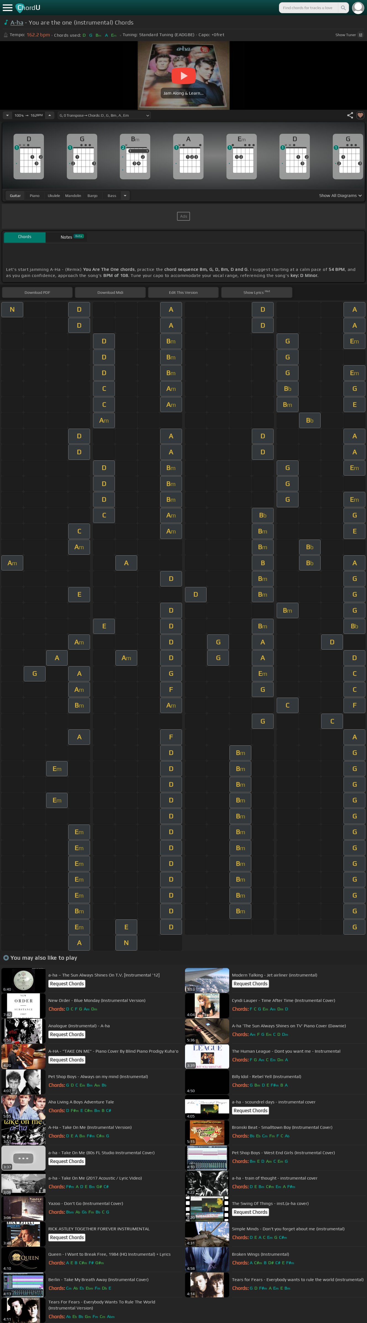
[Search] (343, 7)
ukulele (54, 195)
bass (112, 195)
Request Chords (67, 983)
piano (34, 195)
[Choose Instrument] (125, 195)
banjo (92, 195)
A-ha (16, 22)
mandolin (73, 195)
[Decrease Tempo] (7, 115)
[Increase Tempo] (49, 115)
